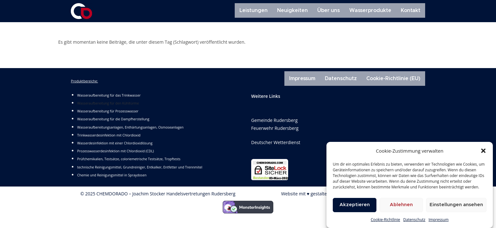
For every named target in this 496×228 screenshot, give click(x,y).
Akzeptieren (354, 205)
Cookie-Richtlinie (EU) (393, 78)
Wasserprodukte (370, 10)
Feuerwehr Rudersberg (275, 128)
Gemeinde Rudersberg (274, 120)
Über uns (328, 10)
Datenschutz (414, 220)
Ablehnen (401, 205)
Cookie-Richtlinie (385, 220)
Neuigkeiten (292, 10)
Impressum (439, 220)
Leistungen (253, 10)
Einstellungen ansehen (456, 205)
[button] (483, 151)
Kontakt (410, 10)
